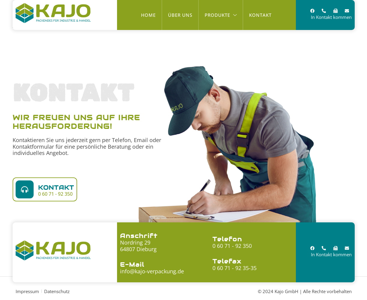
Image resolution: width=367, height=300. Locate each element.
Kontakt (56, 188)
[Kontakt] (25, 189)
